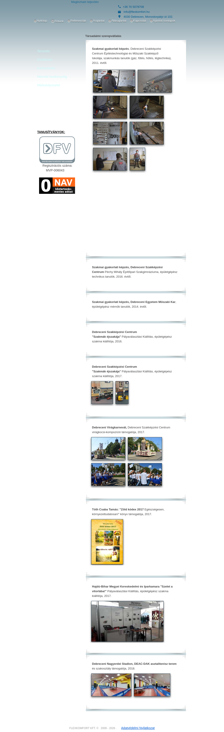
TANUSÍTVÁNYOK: (51, 132)
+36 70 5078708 (133, 7)
